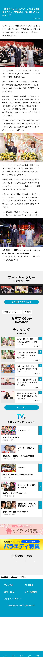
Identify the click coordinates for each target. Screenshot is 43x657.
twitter (12, 563)
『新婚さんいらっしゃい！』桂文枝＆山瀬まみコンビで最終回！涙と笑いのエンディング (24, 577)
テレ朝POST (21, 3)
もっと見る (21, 407)
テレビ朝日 (8, 585)
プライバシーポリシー (12, 599)
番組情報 (28, 312)
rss (30, 563)
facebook (21, 563)
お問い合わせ (9, 592)
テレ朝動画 (29, 585)
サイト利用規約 (31, 592)
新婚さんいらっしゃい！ (22, 250)
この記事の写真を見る (21, 302)
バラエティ (14, 577)
